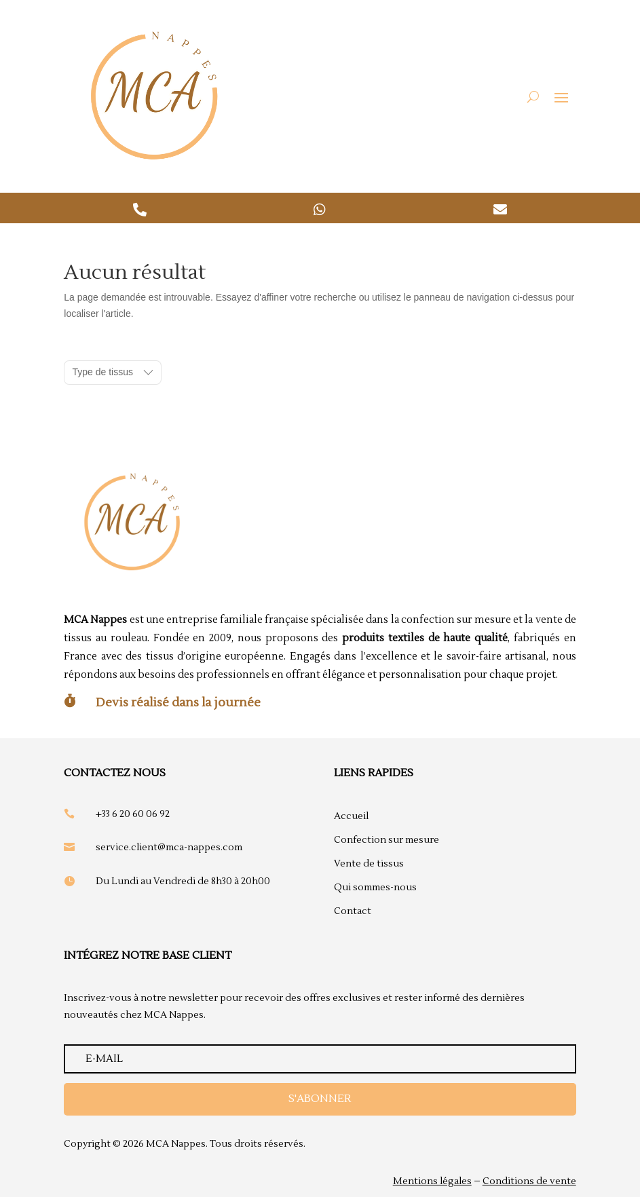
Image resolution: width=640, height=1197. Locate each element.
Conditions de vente (529, 1181)
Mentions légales (432, 1181)
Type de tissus (102, 371)
